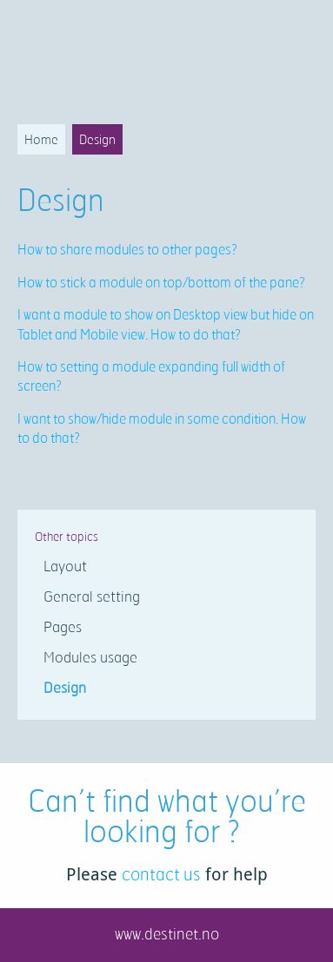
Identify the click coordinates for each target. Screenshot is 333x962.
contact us (161, 874)
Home (41, 139)
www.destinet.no (167, 933)
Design (97, 139)
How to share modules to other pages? (127, 249)
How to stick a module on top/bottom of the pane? (161, 282)
